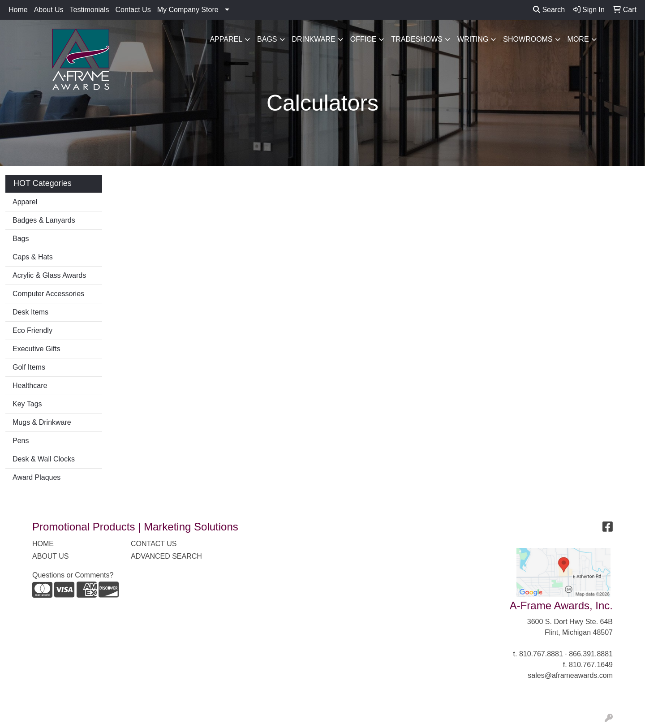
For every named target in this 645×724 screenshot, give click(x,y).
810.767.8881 (541, 654)
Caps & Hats (33, 257)
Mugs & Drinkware (42, 422)
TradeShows (417, 39)
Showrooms (527, 39)
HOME (43, 543)
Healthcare (30, 385)
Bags (267, 39)
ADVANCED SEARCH (166, 556)
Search (549, 9)
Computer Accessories (48, 293)
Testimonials (89, 9)
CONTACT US (154, 543)
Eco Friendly (32, 330)
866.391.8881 (591, 654)
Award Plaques (36, 477)
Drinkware (313, 39)
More (578, 39)
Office (363, 39)
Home (18, 9)
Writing (472, 39)
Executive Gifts (36, 349)
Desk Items (30, 312)
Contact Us (133, 9)
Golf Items (29, 367)
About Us (49, 9)
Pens (21, 440)
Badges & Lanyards (44, 220)
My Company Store (188, 9)
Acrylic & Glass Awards (49, 275)
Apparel (226, 39)
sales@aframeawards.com (570, 675)
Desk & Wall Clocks (44, 459)
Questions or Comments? (72, 575)
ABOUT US (50, 556)
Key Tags (27, 404)
